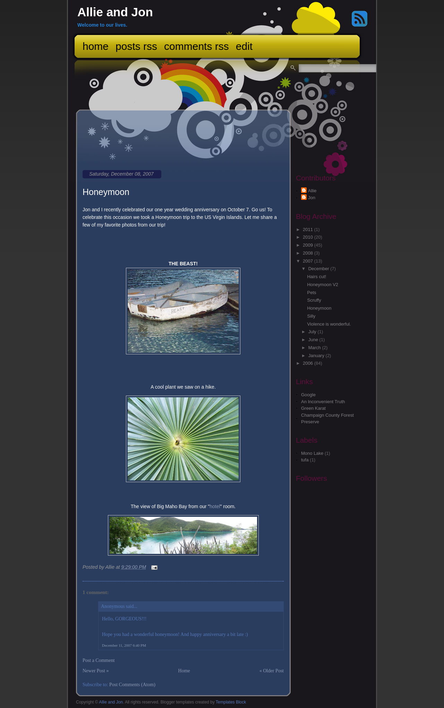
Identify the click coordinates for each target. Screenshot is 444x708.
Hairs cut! (316, 276)
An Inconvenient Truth (323, 401)
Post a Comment (99, 660)
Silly (311, 316)
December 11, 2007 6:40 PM (124, 645)
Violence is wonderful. (329, 324)
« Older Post (271, 670)
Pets (311, 292)
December (319, 268)
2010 (308, 237)
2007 (308, 261)
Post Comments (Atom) (132, 684)
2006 (308, 363)
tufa (305, 459)
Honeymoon (106, 192)
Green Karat (313, 408)
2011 (308, 229)
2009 (308, 245)
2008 (308, 253)
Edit (244, 46)
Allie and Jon (115, 12)
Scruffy (314, 300)
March (315, 347)
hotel (215, 506)
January (317, 355)
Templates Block (231, 702)
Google (308, 394)
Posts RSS (136, 46)
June (313, 339)
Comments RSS (196, 46)
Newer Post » (96, 670)
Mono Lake (312, 453)
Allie (312, 190)
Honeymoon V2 (322, 284)
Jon (311, 197)
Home (96, 46)
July (313, 331)
